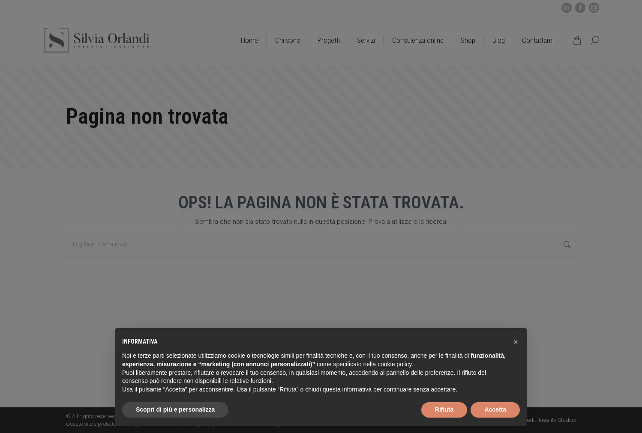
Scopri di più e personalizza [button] (175, 409)
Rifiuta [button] (444, 409)
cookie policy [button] (394, 364)
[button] (515, 342)
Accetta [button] (495, 409)
